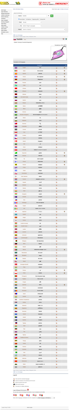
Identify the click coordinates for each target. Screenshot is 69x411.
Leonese (24, 231)
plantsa (40, 323)
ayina (40, 340)
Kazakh (24, 214)
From (20, 22)
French (24, 76)
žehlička (40, 138)
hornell (40, 129)
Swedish (24, 319)
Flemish (24, 164)
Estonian (24, 155)
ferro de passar (44, 114)
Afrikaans (24, 91)
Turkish (24, 343)
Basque (24, 102)
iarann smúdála (42, 208)
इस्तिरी (40, 108)
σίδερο (40, 170)
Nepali (24, 261)
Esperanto (24, 153)
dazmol (40, 355)
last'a (40, 284)
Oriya (24, 267)
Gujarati (24, 182)
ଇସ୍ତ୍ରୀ (40, 267)
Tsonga (24, 340)
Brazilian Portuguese (24, 114)
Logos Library (15, 36)
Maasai (24, 249)
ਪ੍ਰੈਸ (40, 282)
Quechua (24, 284)
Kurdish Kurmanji (24, 223)
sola (42, 305)
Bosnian (24, 111)
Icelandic (24, 196)
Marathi (24, 246)
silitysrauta (40, 161)
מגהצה (40, 188)
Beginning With (35, 19)
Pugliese (24, 278)
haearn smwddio (39, 364)
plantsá (40, 199)
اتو (40, 143)
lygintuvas (40, 235)
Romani (24, 287)
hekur (40, 94)
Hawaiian (24, 185)
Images (24, 36)
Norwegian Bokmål (24, 264)
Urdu (24, 352)
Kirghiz (24, 217)
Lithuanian (24, 235)
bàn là (38, 361)
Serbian (24, 302)
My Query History (19, 9)
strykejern (40, 264)
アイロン (40, 211)
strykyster (40, 91)
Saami (24, 293)
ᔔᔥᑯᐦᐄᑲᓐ (40, 132)
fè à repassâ (44, 149)
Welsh (24, 364)
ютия (40, 120)
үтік (40, 214)
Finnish (24, 161)
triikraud (40, 155)
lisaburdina (38, 102)
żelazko (40, 273)
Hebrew (24, 188)
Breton (24, 117)
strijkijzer (40, 147)
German (24, 79)
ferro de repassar (40, 202)
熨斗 (40, 337)
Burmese (24, 123)
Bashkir (24, 100)
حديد (40, 85)
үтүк (40, 217)
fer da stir (40, 252)
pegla (40, 111)
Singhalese (24, 308)
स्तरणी (40, 296)
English (24, 67)
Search (19, 15)
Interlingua (24, 202)
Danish (24, 141)
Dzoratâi (24, 149)
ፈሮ (40, 334)
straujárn (40, 196)
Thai (24, 331)
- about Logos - (30, 407)
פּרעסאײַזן (40, 366)
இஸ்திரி (40, 325)
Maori (24, 243)
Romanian (24, 290)
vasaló (40, 194)
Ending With (42, 19)
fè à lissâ (39, 149)
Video (35, 36)
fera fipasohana (40, 241)
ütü (40, 97)
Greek (24, 170)
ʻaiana (40, 185)
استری (40, 352)
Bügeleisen (40, 79)
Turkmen (24, 346)
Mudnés (24, 258)
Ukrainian (24, 349)
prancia (40, 299)
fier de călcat (40, 290)
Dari (24, 143)
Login (58, 9)
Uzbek (24, 355)
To (20, 25)
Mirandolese (24, 252)
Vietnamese (24, 361)
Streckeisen (40, 237)
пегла (40, 302)
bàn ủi (42, 361)
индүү (40, 255)
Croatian (24, 135)
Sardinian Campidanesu (24, 299)
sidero (40, 176)
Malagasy (24, 241)
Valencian (24, 358)
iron (40, 67)
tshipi (39, 305)
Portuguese (24, 276)
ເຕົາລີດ (40, 229)
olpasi (45, 249)
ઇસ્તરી (40, 182)
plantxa (42, 102)
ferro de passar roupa (40, 276)
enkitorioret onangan (38, 249)
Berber (24, 106)
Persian (24, 270)
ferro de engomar (37, 114)
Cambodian (24, 126)
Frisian (24, 167)
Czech (24, 138)
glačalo (40, 135)
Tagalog (24, 323)
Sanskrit (24, 296)
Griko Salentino (24, 176)
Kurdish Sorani (24, 226)
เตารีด (40, 331)
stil (44, 364)
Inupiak (24, 205)
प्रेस (41, 191)
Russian (24, 82)
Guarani (24, 179)
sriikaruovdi (40, 293)
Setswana (24, 305)
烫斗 (40, 88)
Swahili (24, 317)
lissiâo (35, 149)
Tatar (24, 328)
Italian (24, 70)
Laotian (24, 229)
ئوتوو (40, 226)
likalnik (40, 311)
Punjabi (24, 282)
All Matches (28, 19)
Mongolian (24, 255)
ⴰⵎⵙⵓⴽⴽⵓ (40, 106)
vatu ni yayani (40, 158)
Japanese (24, 211)
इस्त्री (39, 191)
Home (14, 9)
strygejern (40, 141)
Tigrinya (24, 334)
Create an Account (64, 9)
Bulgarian (24, 120)
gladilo (40, 153)
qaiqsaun (40, 205)
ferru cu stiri (40, 278)
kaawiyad (40, 314)
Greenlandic (24, 173)
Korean (24, 220)
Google (20, 36)
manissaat (40, 173)
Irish (24, 208)
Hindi (24, 190)
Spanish (24, 73)
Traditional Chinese (24, 337)
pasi (40, 317)
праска (40, 349)
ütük (40, 346)
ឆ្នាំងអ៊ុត (40, 126)
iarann (36, 208)
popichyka (42, 179)
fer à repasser (40, 76)
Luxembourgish (24, 237)
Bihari (24, 108)
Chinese (24, 88)
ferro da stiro (40, 70)
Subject (19, 29)
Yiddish (24, 366)
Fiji (24, 158)
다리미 (40, 220)
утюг (40, 82)
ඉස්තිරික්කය (40, 308)
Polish (24, 273)
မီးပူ (40, 123)
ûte (40, 223)
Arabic (24, 85)
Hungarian (24, 194)
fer (40, 117)
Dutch (24, 147)
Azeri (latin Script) (24, 97)
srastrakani (40, 287)
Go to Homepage (18, 35)
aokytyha (38, 179)
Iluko (24, 199)
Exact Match (21, 19)
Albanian (24, 94)
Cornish (24, 129)
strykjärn (40, 319)
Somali (24, 314)
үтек (40, 100)
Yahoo (27, 36)
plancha (40, 73)
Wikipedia (31, 36)
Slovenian (24, 311)
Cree (24, 132)
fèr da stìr (40, 258)
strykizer (40, 167)
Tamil (24, 325)
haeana (40, 243)
